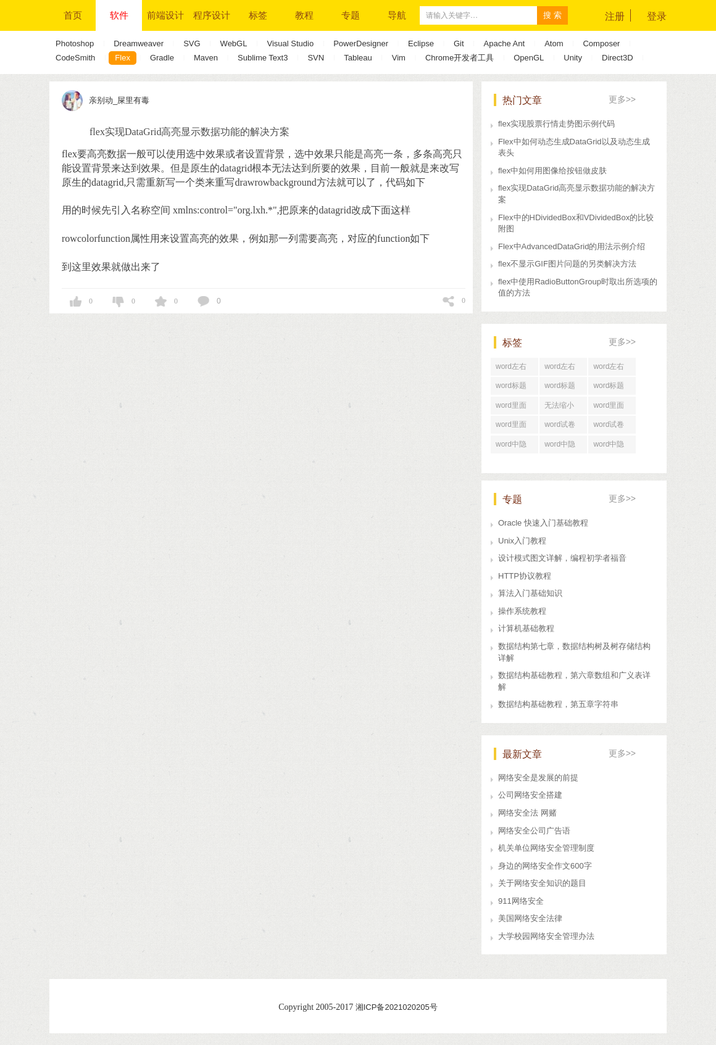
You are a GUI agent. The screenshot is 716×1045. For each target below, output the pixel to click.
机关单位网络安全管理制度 (546, 848)
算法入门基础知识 (530, 593)
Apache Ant (504, 43)
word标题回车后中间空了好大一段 (611, 388)
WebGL (234, 43)
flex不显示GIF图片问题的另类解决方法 (567, 263)
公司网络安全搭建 (530, 794)
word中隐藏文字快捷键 (562, 446)
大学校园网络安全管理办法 (546, 936)
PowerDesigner (360, 43)
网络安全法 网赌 (527, 812)
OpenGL (529, 57)
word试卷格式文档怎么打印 (562, 427)
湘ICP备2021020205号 (397, 1007)
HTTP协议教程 (524, 575)
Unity (573, 57)
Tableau (358, 57)
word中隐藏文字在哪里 (611, 446)
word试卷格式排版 (608, 427)
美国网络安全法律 (530, 918)
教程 (304, 15)
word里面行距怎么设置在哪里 (514, 427)
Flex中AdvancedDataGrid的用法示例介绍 (571, 246)
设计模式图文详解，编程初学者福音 (562, 558)
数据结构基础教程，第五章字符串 (558, 704)
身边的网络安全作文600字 (545, 865)
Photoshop (75, 43)
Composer (601, 43)
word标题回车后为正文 (514, 388)
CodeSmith (75, 57)
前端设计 (165, 15)
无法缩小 (559, 405)
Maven (206, 57)
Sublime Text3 (263, 57)
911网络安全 (521, 901)
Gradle (162, 57)
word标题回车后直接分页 (562, 388)
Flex (122, 57)
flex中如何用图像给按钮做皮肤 (552, 170)
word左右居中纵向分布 (514, 369)
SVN (315, 57)
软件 (119, 15)
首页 (73, 15)
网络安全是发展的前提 (538, 777)
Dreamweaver (139, 43)
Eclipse (421, 43)
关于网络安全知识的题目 (542, 883)
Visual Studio (290, 43)
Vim (399, 57)
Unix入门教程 (522, 540)
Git (459, 43)
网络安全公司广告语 (534, 830)
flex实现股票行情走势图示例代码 (556, 123)
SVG (191, 43)
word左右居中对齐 (559, 369)
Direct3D (617, 57)
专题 (350, 15)
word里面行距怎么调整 (514, 408)
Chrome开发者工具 (459, 57)
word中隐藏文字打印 (514, 446)
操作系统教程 (522, 611)
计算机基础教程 (526, 628)
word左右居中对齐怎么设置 (611, 369)
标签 (258, 15)
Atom (553, 43)
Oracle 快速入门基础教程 (543, 522)
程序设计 (211, 15)
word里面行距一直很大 (611, 408)
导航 (397, 15)
